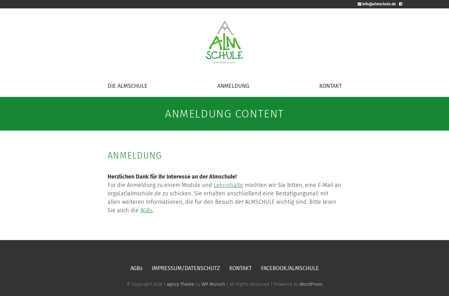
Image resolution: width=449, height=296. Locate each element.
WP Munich (213, 284)
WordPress (311, 284)
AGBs (146, 210)
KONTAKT (330, 86)
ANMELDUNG (233, 86)
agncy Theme (180, 284)
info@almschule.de (377, 4)
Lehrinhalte (228, 185)
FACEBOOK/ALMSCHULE (290, 268)
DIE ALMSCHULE (127, 86)
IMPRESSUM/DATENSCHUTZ (186, 268)
